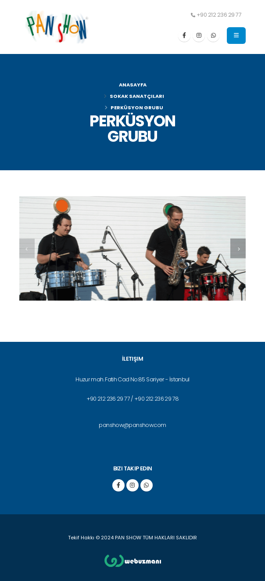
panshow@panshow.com (132, 425)
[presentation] (27, 248)
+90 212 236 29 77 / (110, 398)
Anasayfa (133, 84)
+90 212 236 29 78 (156, 398)
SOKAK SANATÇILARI (137, 96)
